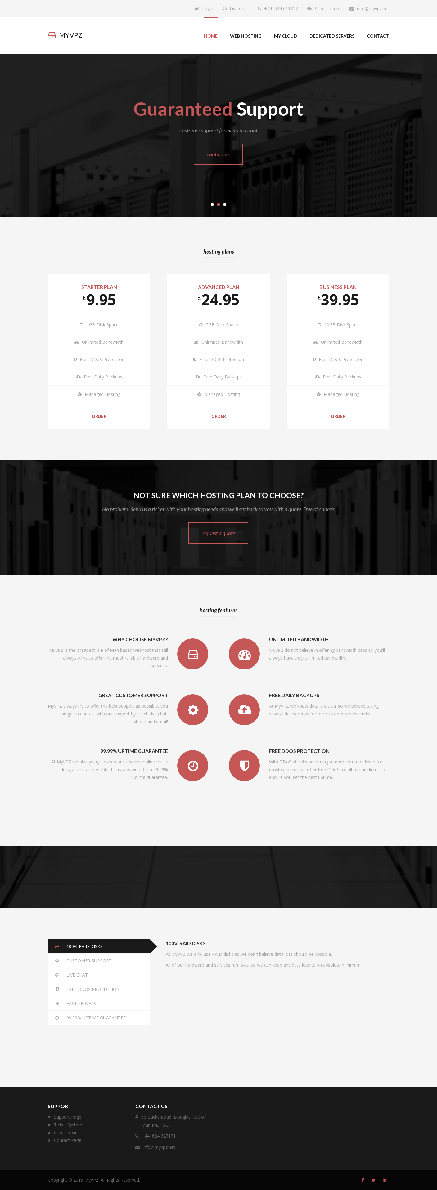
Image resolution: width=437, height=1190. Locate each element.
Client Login (66, 1132)
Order (99, 416)
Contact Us (218, 154)
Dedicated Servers (331, 35)
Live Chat (239, 8)
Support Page (67, 1117)
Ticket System (68, 1125)
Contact (378, 35)
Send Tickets (327, 8)
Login (207, 8)
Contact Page (67, 1140)
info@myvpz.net (373, 8)
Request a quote (218, 533)
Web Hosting (246, 35)
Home (211, 35)
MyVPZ (91, 1180)
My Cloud (285, 35)
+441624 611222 (281, 8)
